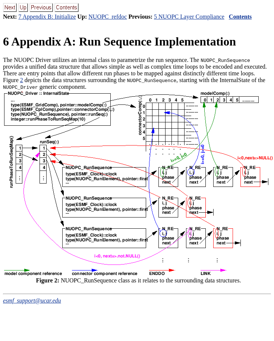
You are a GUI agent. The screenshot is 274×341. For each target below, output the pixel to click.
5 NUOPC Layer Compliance (189, 16)
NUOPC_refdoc (107, 16)
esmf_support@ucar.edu (32, 300)
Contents (240, 16)
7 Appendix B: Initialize (47, 16)
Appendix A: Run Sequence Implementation (119, 41)
